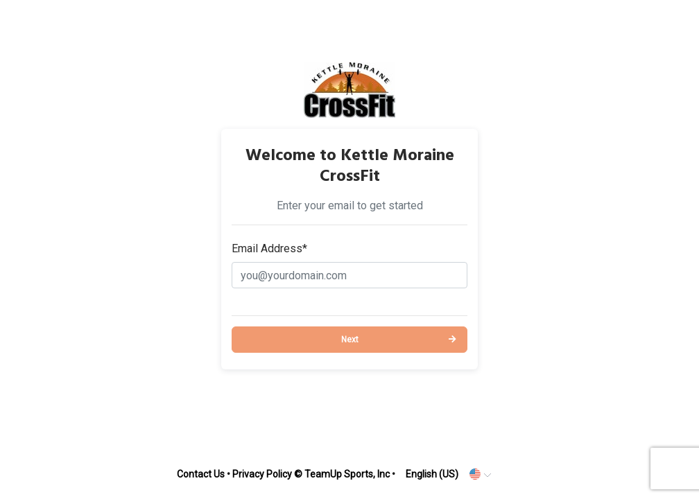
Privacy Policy (262, 474)
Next (350, 339)
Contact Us (201, 474)
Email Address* (269, 248)
